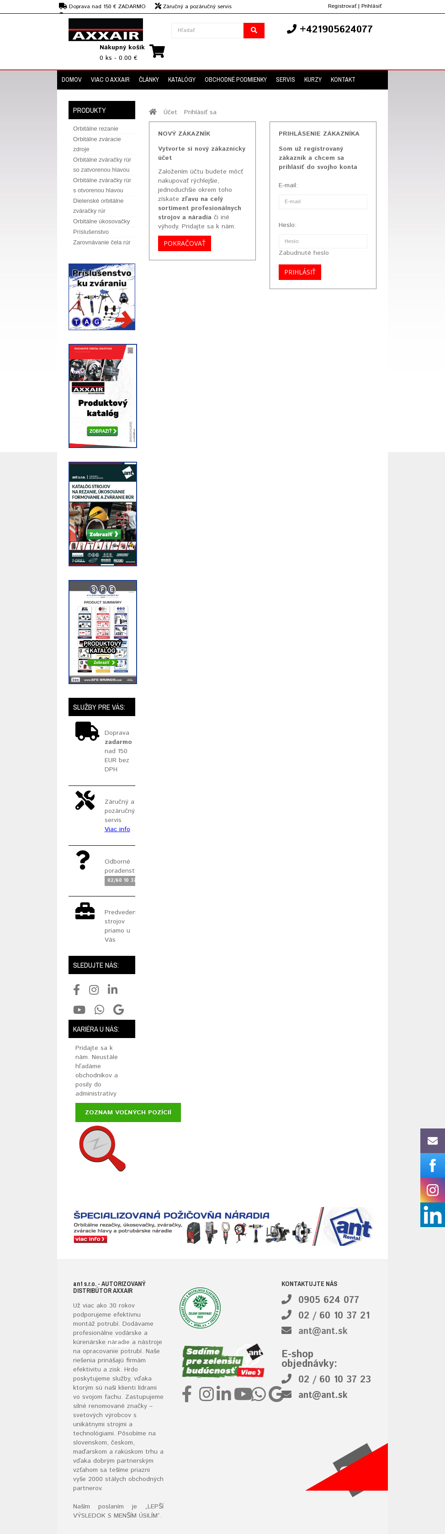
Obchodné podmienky (236, 79)
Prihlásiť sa (200, 112)
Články (149, 79)
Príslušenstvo (91, 231)
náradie (119, 1342)
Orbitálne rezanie (95, 128)
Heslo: (288, 225)
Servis (285, 79)
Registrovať (342, 6)
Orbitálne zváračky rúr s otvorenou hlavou (102, 185)
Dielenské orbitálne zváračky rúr (98, 205)
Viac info (117, 829)
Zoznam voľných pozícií (128, 1112)
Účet (170, 112)
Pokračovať (185, 243)
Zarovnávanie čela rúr (102, 242)
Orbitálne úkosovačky (101, 221)
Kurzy (313, 79)
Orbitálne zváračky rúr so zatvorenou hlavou (102, 164)
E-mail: (288, 185)
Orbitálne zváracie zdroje (97, 144)
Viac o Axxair (110, 79)
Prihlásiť (371, 6)
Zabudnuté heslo (304, 253)
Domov (72, 79)
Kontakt (343, 79)
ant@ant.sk (323, 1331)
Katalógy (182, 79)
